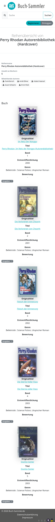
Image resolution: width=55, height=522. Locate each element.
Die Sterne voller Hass (27, 389)
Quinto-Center (27, 462)
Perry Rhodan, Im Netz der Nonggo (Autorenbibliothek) (27, 148)
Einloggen (46, 23)
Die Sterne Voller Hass (27, 381)
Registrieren (33, 23)
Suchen (48, 15)
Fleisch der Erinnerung (27, 301)
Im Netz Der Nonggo (27, 141)
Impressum (27, 517)
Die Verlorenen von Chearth (27, 221)
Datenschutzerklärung (27, 514)
